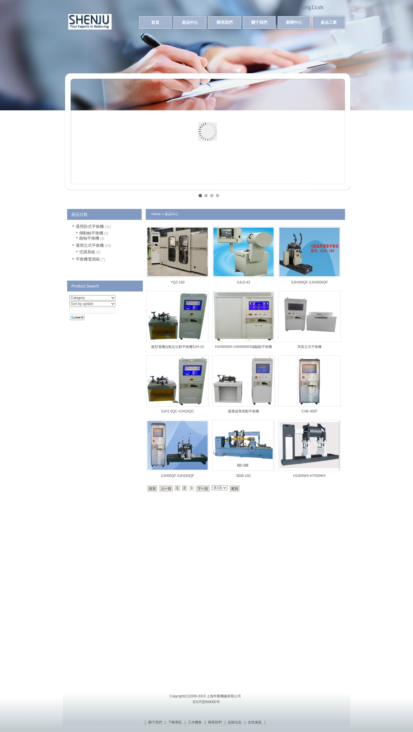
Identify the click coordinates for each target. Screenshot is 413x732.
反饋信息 (234, 722)
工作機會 (195, 722)
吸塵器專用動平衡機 (243, 411)
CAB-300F (309, 411)
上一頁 (166, 489)
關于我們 (259, 22)
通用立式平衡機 (90, 245)
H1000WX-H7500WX (309, 476)
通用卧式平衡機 (90, 226)
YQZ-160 (178, 282)
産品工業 (329, 22)
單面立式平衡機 (309, 347)
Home (156, 214)
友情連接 (255, 722)
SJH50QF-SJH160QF (177, 476)
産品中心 (190, 22)
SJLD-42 (243, 282)
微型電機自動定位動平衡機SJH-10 (177, 347)
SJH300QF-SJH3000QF (309, 282)
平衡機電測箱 (88, 259)
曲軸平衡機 (89, 238)
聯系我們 (225, 22)
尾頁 (234, 489)
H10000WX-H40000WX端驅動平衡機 (243, 347)
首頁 (155, 22)
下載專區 (175, 722)
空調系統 (87, 252)
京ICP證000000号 (206, 702)
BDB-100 (244, 476)
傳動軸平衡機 (91, 233)
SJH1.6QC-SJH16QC (177, 411)
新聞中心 (294, 22)
